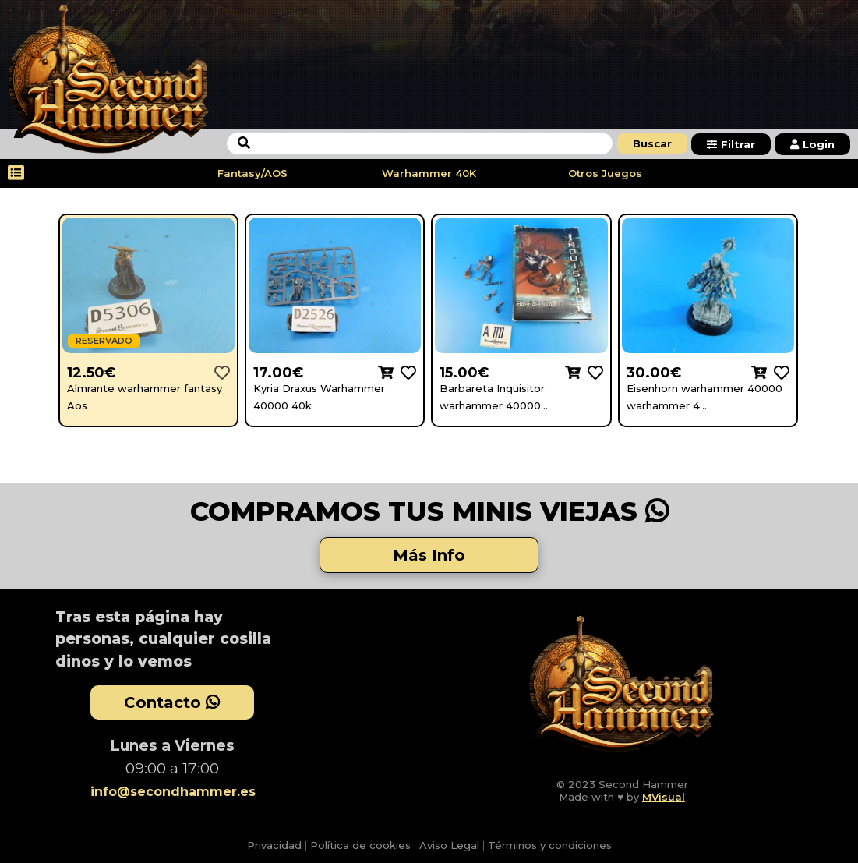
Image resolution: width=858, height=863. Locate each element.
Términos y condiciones (550, 845)
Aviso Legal (449, 845)
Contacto (172, 702)
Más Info (429, 555)
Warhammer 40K (429, 173)
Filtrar (731, 144)
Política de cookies (360, 845)
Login (812, 144)
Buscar (652, 143)
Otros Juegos (605, 173)
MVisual (663, 796)
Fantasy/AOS (252, 173)
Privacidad (274, 845)
